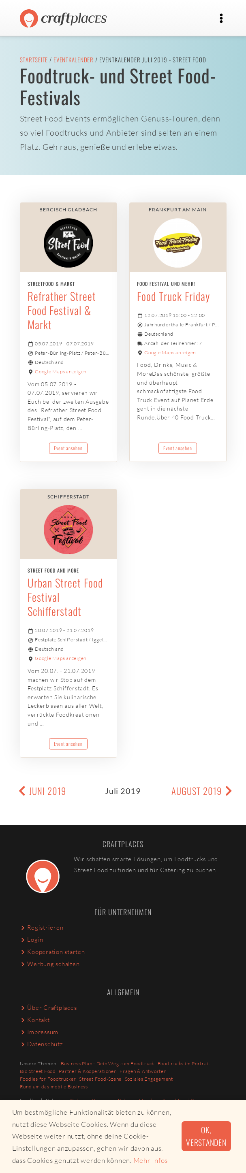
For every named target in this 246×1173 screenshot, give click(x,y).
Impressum (39, 1032)
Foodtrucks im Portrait (184, 1063)
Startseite (34, 59)
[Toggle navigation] (221, 18)
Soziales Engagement (149, 1079)
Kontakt (35, 1020)
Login (32, 939)
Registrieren (42, 927)
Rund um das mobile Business (54, 1087)
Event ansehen (68, 448)
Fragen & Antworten (143, 1071)
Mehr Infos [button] (150, 1160)
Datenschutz (41, 1044)
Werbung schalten (50, 964)
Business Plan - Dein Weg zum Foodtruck (108, 1063)
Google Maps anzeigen (60, 372)
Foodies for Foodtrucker (48, 1079)
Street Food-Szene (100, 1079)
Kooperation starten (52, 952)
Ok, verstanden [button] (206, 1136)
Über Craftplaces (48, 1007)
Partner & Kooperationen (87, 1071)
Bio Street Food (38, 1071)
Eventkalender (73, 59)
